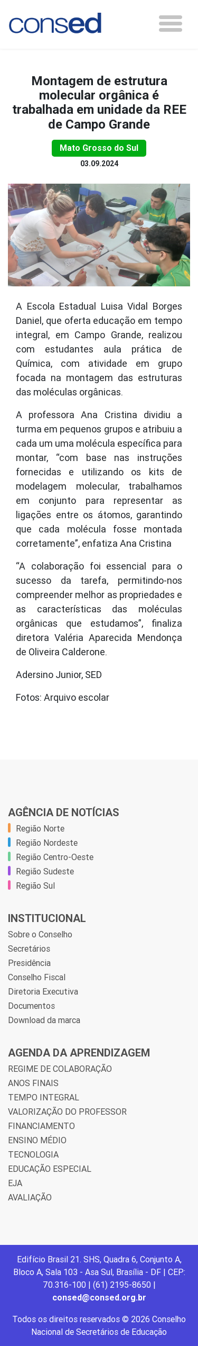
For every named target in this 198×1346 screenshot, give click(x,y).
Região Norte (40, 828)
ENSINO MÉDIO (37, 1140)
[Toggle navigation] (170, 23)
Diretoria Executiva (43, 991)
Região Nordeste (47, 842)
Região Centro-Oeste (54, 857)
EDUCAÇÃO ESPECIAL (49, 1168)
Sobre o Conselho (40, 934)
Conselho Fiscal (36, 977)
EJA (15, 1183)
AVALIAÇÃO (30, 1197)
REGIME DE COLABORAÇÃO (60, 1068)
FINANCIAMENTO (41, 1126)
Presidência (29, 962)
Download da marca (44, 1020)
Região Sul (35, 885)
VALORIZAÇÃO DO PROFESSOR (67, 1111)
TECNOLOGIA (33, 1154)
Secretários (29, 948)
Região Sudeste (45, 871)
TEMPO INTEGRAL (43, 1097)
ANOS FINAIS (33, 1083)
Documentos (31, 1005)
